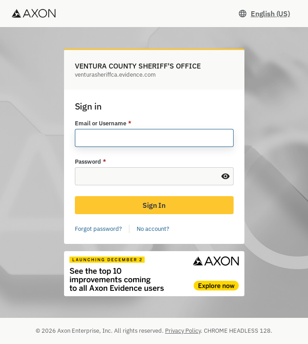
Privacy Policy (183, 331)
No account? (153, 229)
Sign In (154, 205)
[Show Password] (225, 176)
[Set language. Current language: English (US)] (264, 14)
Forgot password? (98, 229)
